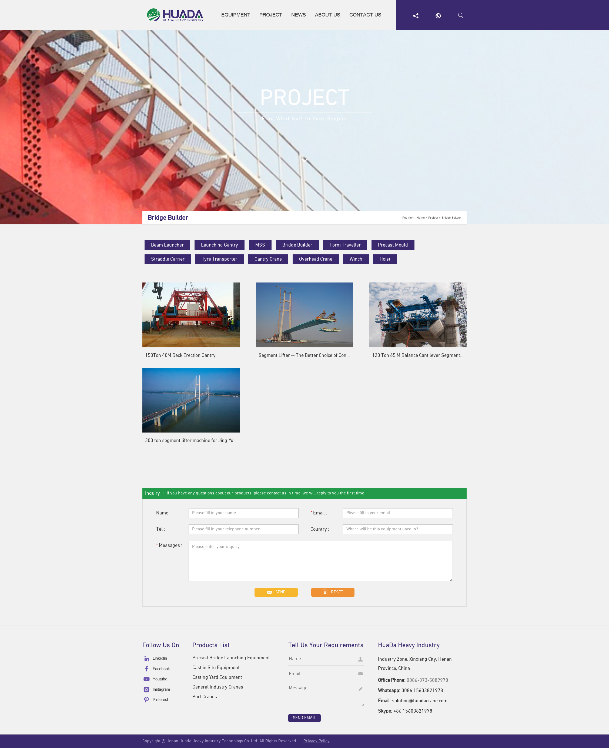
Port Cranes (204, 696)
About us (327, 16)
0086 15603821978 (422, 690)
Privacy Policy (316, 741)
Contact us (365, 16)
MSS (260, 245)
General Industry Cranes (217, 687)
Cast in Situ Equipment (216, 667)
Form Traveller (345, 245)
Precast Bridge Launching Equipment (231, 658)
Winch (356, 259)
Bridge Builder (451, 218)
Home (421, 218)
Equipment (235, 16)
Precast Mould (393, 245)
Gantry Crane (268, 259)
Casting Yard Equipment (217, 677)
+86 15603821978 (412, 711)
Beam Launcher (167, 245)
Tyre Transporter (219, 259)
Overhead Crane (315, 259)
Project (270, 16)
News (298, 16)
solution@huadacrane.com (419, 701)
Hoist (385, 259)
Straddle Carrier (168, 259)
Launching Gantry (219, 245)
